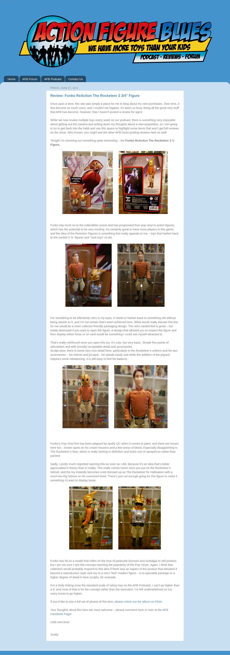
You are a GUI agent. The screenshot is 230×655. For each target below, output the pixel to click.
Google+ (5, 1)
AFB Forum (30, 79)
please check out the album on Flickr (138, 601)
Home (12, 79)
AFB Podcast (53, 79)
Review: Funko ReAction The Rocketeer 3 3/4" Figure (95, 96)
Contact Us (75, 79)
